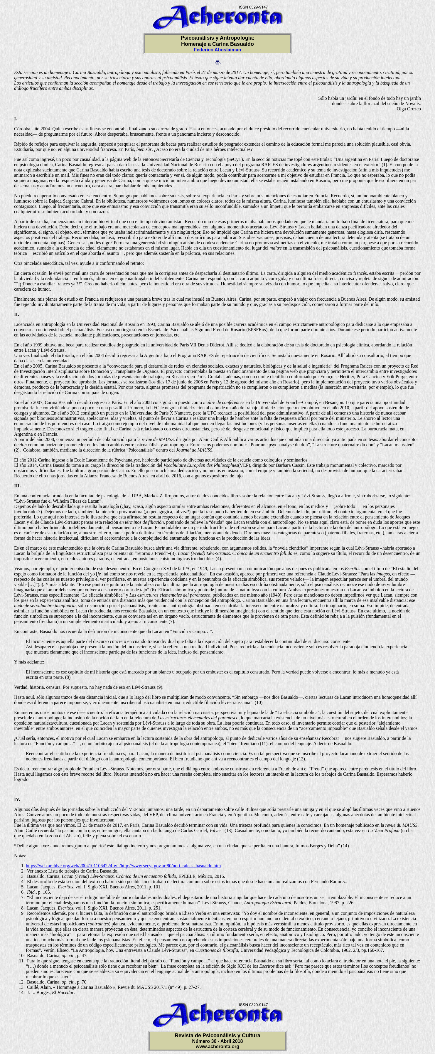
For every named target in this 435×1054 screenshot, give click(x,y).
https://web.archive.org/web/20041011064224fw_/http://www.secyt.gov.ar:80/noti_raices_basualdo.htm (123, 865)
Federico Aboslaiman (217, 49)
